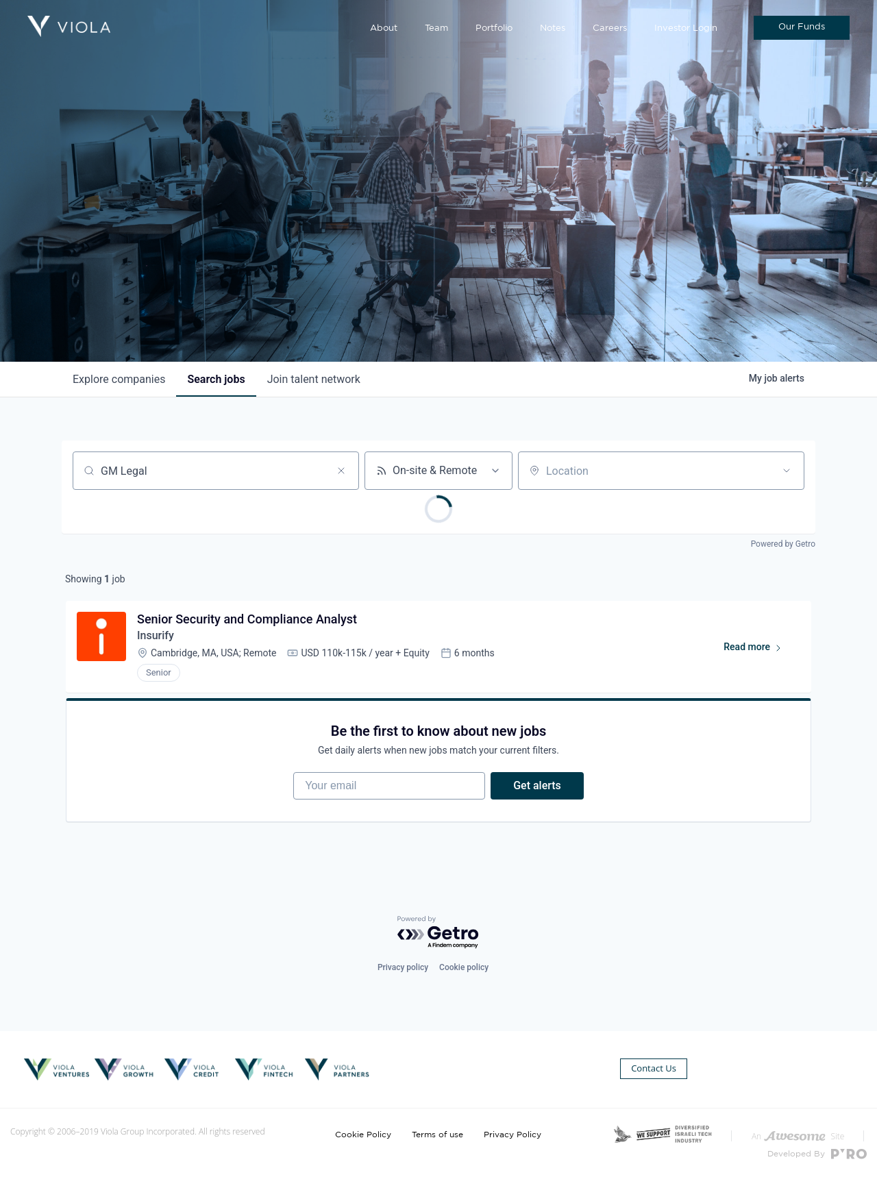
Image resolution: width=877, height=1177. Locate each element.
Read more (759, 649)
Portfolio (493, 28)
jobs (216, 379)
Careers (610, 28)
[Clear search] (341, 471)
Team (436, 28)
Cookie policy (464, 967)
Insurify (155, 635)
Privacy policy (403, 967)
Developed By (817, 1154)
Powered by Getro (783, 544)
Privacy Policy (512, 1134)
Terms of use (437, 1134)
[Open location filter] (786, 471)
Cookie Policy (363, 1134)
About (383, 28)
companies (119, 379)
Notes (552, 28)
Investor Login (685, 28)
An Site (798, 1136)
